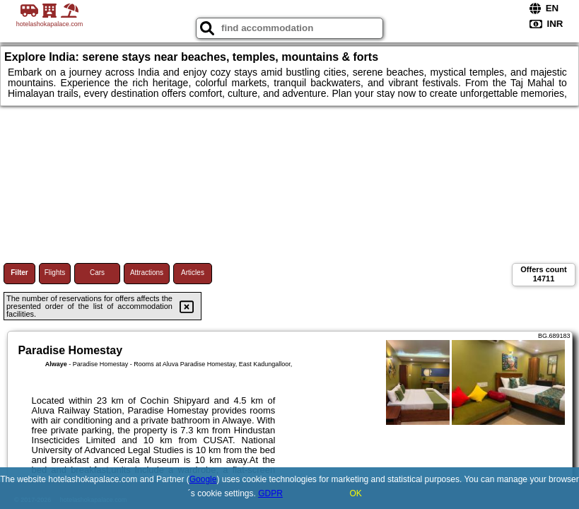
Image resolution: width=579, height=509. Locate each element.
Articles (192, 272)
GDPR (270, 493)
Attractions (146, 272)
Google (203, 479)
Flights (55, 272)
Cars (97, 272)
